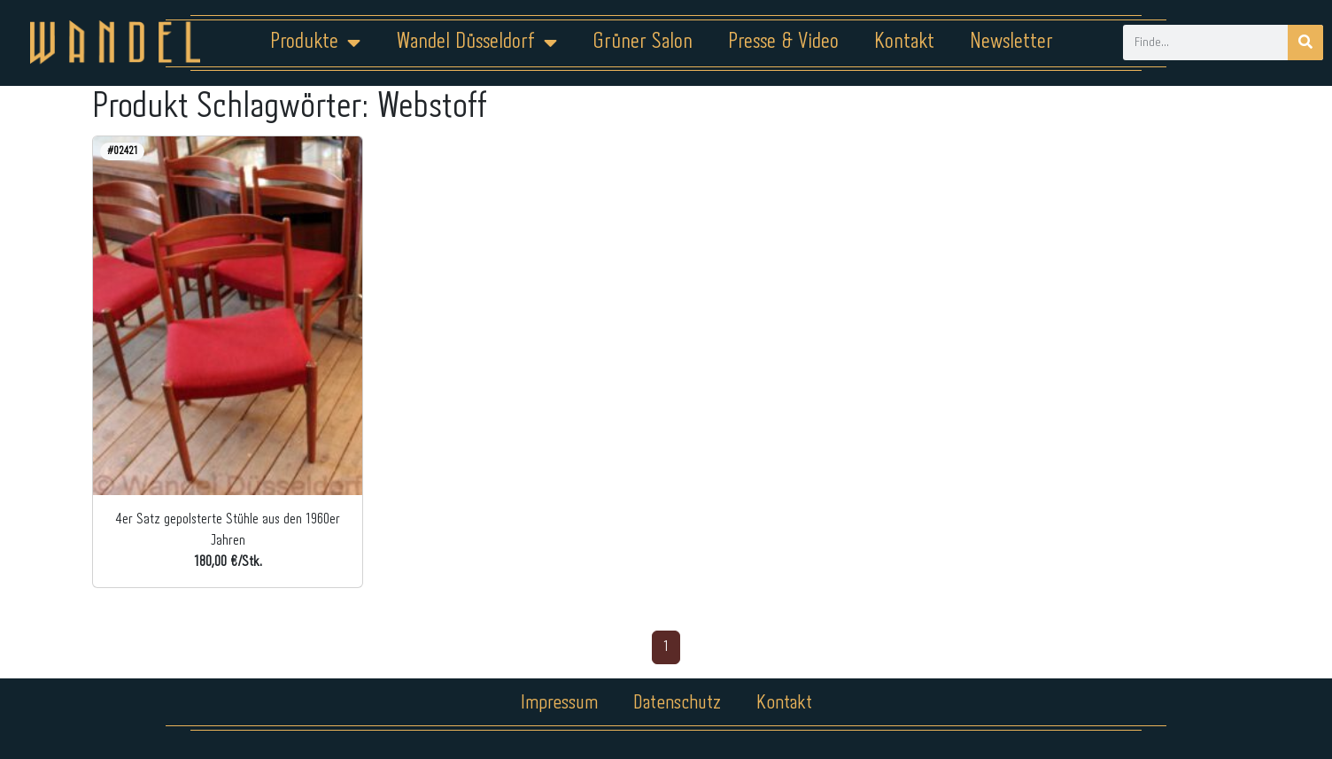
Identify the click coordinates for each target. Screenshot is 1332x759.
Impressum (559, 703)
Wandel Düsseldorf (476, 42)
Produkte (315, 42)
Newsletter (1011, 42)
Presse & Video (783, 42)
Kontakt (904, 42)
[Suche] (1305, 42)
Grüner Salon (642, 42)
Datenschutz (677, 703)
